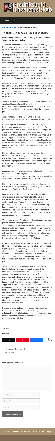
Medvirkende (14, 27)
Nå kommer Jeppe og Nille (16, 349)
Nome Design (46, 432)
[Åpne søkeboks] (52, 19)
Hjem (4, 27)
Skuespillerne (10, 352)
